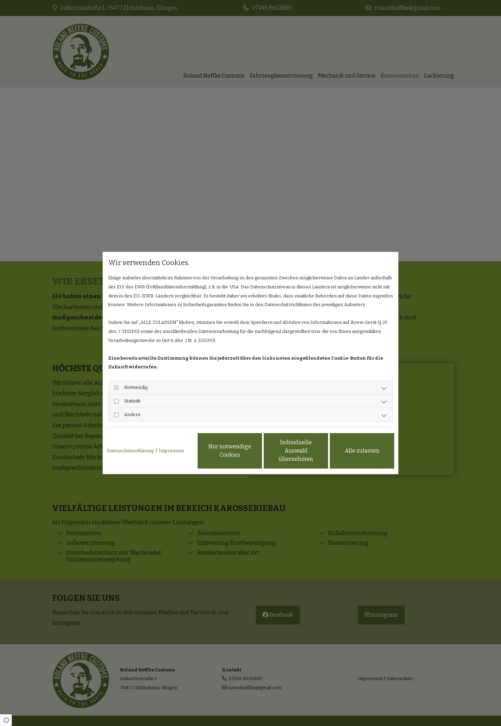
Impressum (171, 450)
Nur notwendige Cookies (229, 450)
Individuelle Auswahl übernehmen (296, 450)
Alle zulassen (362, 450)
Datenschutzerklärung (130, 450)
